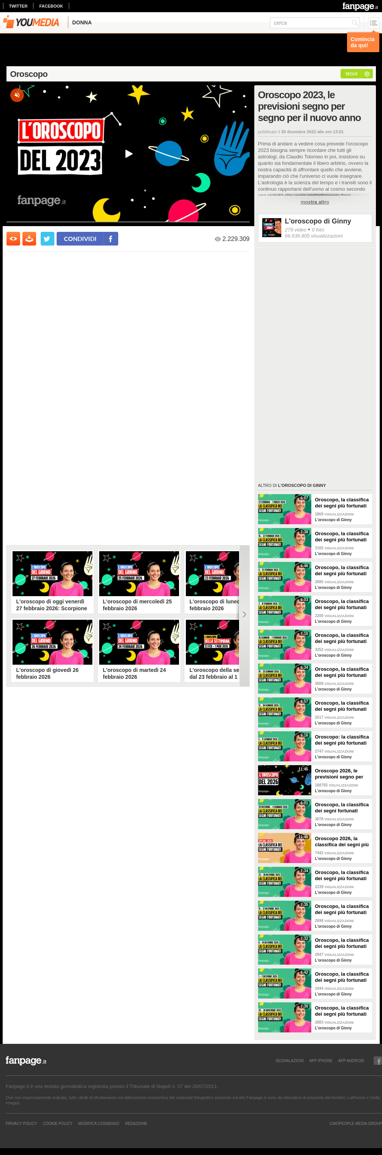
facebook (51, 6)
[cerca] (315, 23)
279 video (295, 230)
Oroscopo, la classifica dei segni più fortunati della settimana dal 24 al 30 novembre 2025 (342, 1011)
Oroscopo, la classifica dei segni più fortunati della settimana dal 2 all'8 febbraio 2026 (342, 604)
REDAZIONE (136, 1123)
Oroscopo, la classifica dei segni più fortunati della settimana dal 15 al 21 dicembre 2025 (342, 909)
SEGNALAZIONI (290, 1060)
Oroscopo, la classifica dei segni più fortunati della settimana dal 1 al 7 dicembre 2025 (342, 977)
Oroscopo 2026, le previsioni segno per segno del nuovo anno (341, 774)
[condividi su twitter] (47, 239)
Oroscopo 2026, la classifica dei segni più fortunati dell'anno (342, 842)
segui (351, 73)
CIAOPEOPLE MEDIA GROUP (356, 1123)
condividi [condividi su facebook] (80, 238)
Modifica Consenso (98, 1123)
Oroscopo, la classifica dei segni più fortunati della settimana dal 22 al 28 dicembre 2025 (342, 875)
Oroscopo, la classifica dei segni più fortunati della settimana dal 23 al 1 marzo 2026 (342, 503)
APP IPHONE (321, 1060)
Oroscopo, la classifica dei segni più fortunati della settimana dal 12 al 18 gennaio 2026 (342, 706)
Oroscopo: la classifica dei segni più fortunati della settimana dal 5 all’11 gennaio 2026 (342, 740)
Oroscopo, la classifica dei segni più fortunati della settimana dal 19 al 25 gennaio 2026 (342, 672)
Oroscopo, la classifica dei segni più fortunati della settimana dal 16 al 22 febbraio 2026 (342, 537)
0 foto (318, 230)
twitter (18, 6)
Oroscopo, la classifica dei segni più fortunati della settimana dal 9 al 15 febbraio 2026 (342, 571)
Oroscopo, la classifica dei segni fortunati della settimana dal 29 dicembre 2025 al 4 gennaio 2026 (342, 808)
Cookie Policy (57, 1123)
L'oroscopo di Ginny (318, 221)
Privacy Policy (21, 1123)
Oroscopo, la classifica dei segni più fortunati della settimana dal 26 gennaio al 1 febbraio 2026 (342, 638)
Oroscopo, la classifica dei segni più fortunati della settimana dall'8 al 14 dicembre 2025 (342, 943)
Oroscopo (29, 74)
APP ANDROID (351, 1060)
